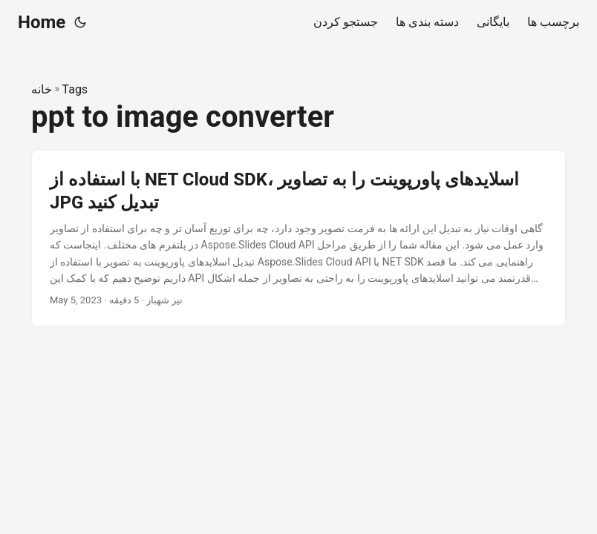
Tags (75, 89)
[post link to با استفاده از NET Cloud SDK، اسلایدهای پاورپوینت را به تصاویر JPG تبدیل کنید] (298, 238)
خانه (41, 89)
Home (41, 22)
